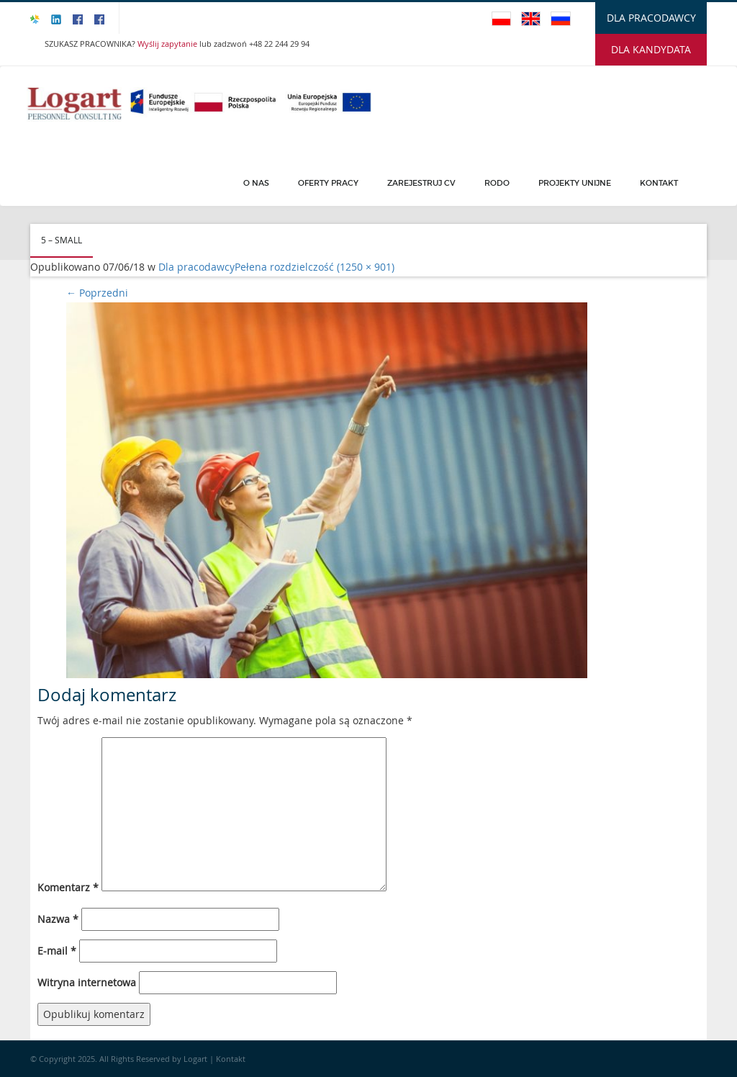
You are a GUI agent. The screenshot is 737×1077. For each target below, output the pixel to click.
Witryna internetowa (86, 982)
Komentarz (68, 887)
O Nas (256, 183)
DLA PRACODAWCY (651, 17)
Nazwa (57, 919)
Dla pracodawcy (196, 267)
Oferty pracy (328, 183)
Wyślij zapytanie (168, 43)
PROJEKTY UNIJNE (574, 183)
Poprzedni (97, 292)
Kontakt (659, 183)
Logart (196, 1058)
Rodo (497, 183)
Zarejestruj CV (421, 183)
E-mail (56, 950)
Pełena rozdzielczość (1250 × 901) (314, 267)
